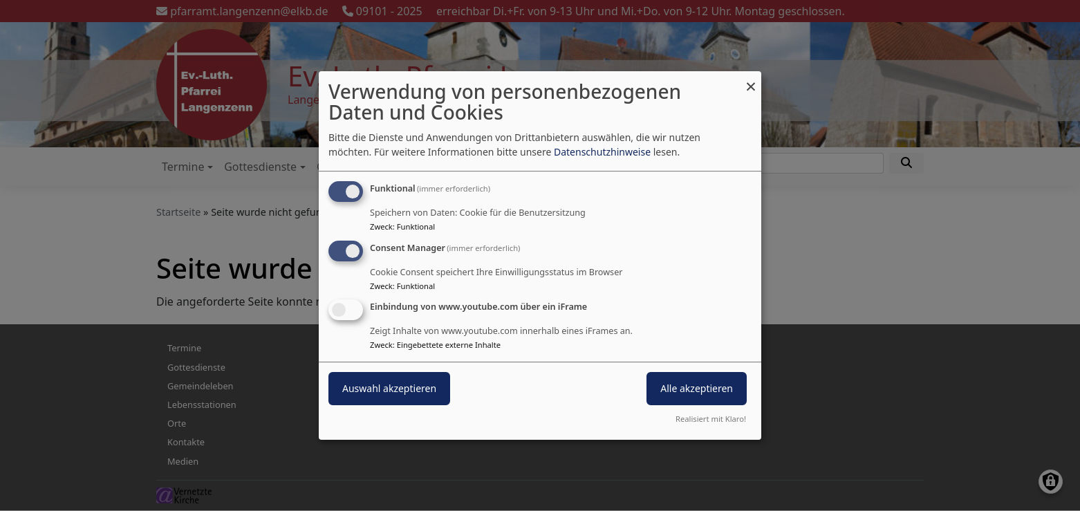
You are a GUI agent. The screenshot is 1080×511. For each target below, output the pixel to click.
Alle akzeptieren (696, 389)
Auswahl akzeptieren (389, 389)
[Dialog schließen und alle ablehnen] (751, 80)
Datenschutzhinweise (602, 151)
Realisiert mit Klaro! (711, 419)
